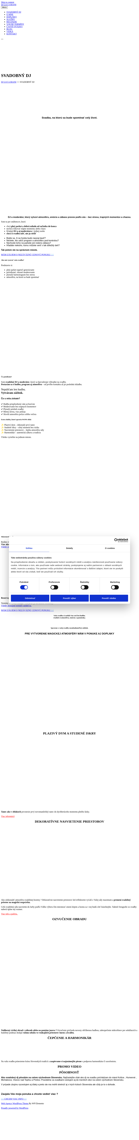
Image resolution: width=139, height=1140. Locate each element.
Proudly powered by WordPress (14, 1108)
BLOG (9, 29)
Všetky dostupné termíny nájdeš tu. (16, 605)
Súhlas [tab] (29, 548)
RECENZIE (11, 22)
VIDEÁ (9, 31)
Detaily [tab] (69, 548)
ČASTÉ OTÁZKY (14, 26)
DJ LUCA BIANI (8, 4)
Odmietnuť (30, 598)
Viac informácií (8, 816)
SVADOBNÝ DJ (13, 12)
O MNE (9, 14)
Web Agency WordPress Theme (15, 1103)
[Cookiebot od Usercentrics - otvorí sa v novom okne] (116, 540)
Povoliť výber (69, 598)
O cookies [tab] (110, 548)
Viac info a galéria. (9, 914)
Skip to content (7, 2)
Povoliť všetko (109, 598)
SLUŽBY (10, 19)
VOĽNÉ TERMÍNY (15, 24)
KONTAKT (11, 34)
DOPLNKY (11, 17)
